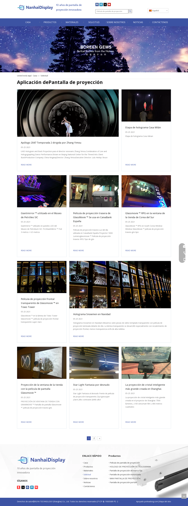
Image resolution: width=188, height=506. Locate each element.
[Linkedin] (101, 4)
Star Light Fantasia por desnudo (91, 384)
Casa (84, 462)
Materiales (87, 470)
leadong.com (152, 501)
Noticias (85, 482)
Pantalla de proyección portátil (122, 482)
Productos (87, 466)
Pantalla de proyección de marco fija (124, 470)
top (183, 496)
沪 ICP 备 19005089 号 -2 (107, 501)
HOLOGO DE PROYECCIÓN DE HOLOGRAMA (128, 466)
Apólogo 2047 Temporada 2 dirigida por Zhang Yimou (51, 142)
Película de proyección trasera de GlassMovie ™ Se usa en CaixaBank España (92, 217)
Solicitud (86, 474)
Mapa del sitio (165, 501)
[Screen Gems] (94, 49)
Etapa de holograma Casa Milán (143, 127)
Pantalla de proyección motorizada (123, 474)
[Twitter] (105, 4)
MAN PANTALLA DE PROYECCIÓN (123, 478)
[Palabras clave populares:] (130, 11)
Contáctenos (88, 486)
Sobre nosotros (89, 478)
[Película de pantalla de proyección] (111, 11)
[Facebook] (97, 4)
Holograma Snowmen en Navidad (91, 314)
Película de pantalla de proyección (123, 462)
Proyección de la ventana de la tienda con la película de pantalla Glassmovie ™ (42, 388)
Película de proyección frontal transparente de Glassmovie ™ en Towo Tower (40, 303)
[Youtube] (109, 4)
